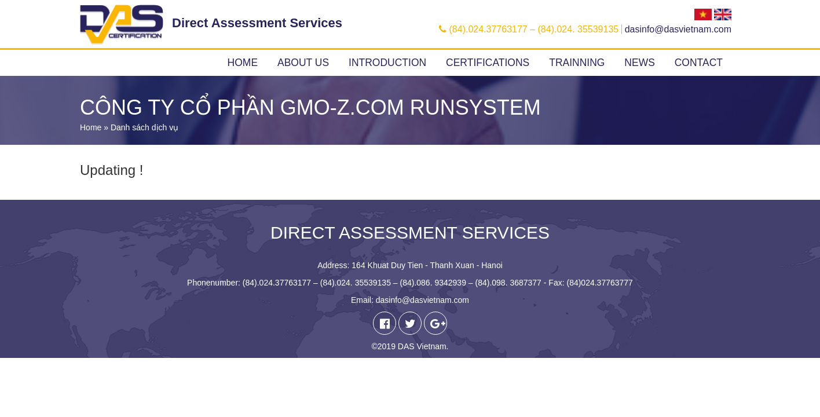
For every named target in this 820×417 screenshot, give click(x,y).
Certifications (487, 62)
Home (243, 62)
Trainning (577, 62)
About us (303, 62)
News (639, 62)
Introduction (387, 62)
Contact (699, 62)
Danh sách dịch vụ (144, 127)
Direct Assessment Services (257, 23)
